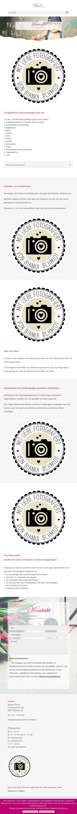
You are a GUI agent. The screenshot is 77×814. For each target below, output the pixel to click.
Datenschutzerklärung (49, 676)
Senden (62, 682)
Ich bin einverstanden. (30, 811)
